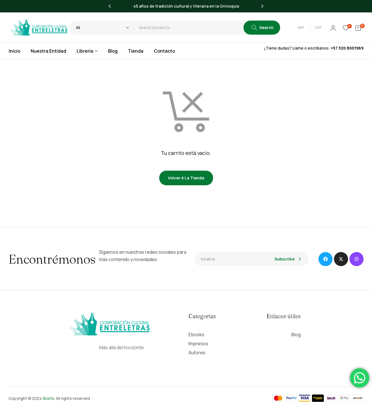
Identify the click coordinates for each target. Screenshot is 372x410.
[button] (302, 27)
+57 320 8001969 (347, 48)
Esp (301, 27)
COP (318, 27)
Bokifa (48, 398)
